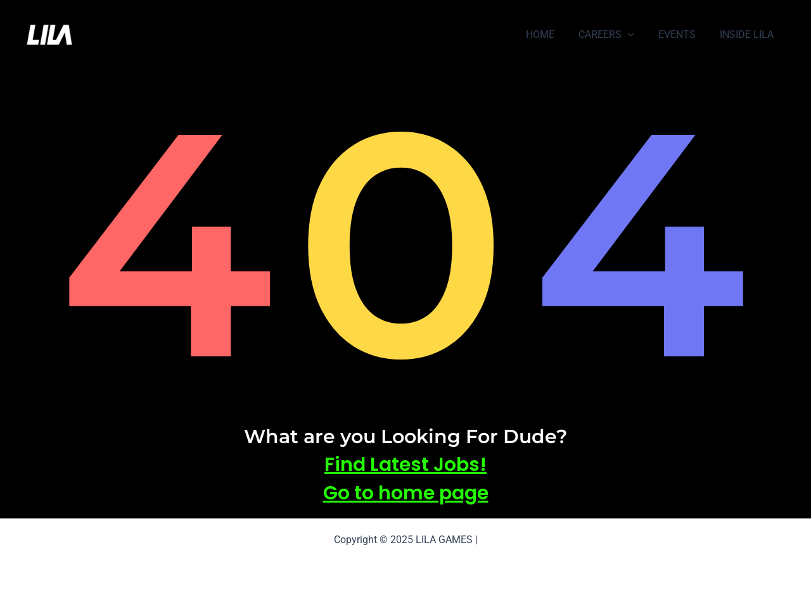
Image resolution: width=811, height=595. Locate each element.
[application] (637, 34)
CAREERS (616, 34)
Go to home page (406, 493)
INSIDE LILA (749, 34)
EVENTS (682, 34)
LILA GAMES (120, 34)
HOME (553, 34)
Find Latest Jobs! (405, 464)
